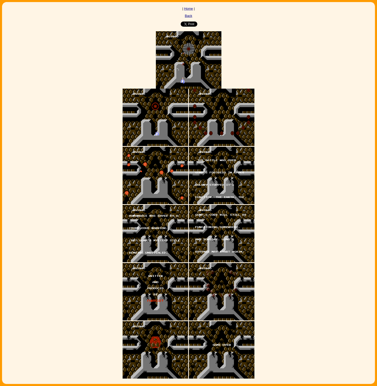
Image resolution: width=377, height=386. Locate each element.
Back (188, 16)
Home (188, 9)
